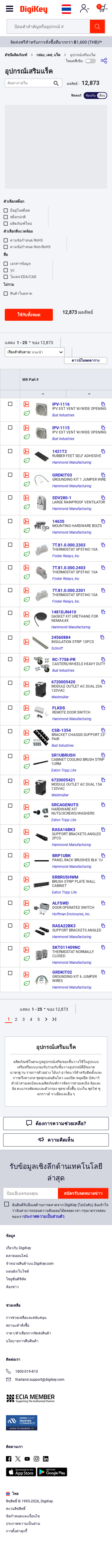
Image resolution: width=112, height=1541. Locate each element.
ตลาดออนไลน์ (17, 1256)
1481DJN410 (63, 612)
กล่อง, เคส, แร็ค (48, 55)
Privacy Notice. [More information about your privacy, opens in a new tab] (74, 1519)
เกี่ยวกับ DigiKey (18, 1248)
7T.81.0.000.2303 (68, 545)
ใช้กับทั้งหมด (28, 314)
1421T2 (59, 451)
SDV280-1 (61, 497)
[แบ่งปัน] (104, 61)
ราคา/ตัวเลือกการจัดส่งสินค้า (28, 1333)
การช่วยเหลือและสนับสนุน (26, 1318)
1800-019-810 (22, 1372)
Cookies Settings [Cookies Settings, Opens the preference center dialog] (54, 1531)
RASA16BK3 (63, 829)
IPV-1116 (61, 404)
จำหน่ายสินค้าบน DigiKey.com (30, 1263)
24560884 (60, 637)
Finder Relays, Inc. (66, 556)
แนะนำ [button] (25, 352)
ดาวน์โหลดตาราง (85, 360)
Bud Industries (63, 415)
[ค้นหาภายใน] (28, 83)
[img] (33, 11)
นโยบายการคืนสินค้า (22, 1341)
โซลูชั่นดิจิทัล (16, 1279)
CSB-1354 (61, 730)
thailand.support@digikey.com (35, 1380)
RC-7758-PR (64, 659)
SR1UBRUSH (63, 755)
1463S (58, 521)
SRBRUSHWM (65, 877)
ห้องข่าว (12, 1287)
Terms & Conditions (37, 1519)
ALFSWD (60, 903)
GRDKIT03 (62, 475)
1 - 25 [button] (22, 342)
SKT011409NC (66, 947)
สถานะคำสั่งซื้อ (17, 1325)
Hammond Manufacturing (71, 462)
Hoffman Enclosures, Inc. (71, 914)
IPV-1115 (61, 427)
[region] (56, 1507)
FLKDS (58, 707)
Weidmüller (60, 697)
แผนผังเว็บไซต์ (17, 1271)
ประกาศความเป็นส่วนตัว (43, 1216)
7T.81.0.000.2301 (68, 590)
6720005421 (63, 780)
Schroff (57, 648)
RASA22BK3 (64, 925)
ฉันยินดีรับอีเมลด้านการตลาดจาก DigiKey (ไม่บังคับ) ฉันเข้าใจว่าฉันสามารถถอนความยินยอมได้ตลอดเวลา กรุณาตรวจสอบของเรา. (60, 1211)
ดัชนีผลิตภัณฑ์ (16, 55)
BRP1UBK (61, 855)
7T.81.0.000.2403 (68, 567)
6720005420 (63, 681)
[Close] (104, 1480)
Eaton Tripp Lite (63, 770)
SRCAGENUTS (65, 804)
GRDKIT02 (62, 972)
